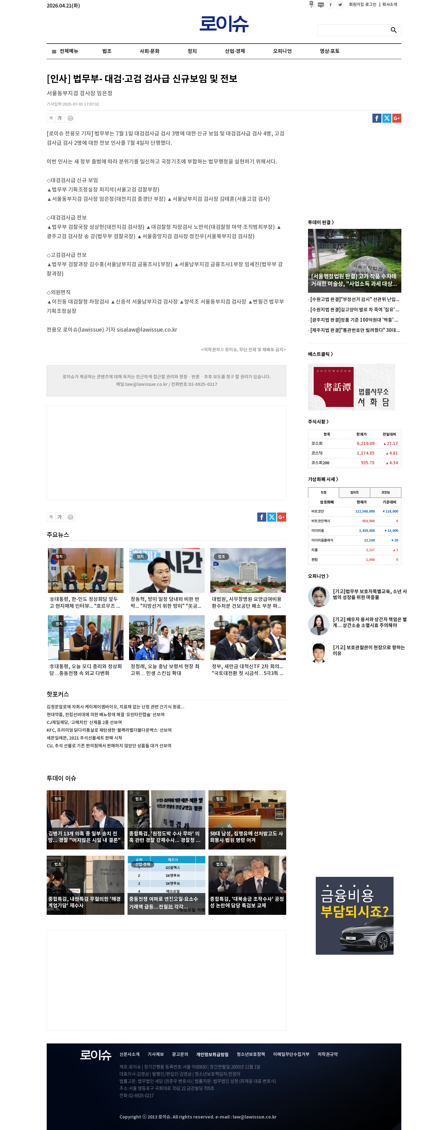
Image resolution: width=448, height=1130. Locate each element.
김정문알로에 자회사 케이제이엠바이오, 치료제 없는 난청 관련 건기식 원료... (115, 707)
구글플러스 (396, 118)
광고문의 (180, 1054)
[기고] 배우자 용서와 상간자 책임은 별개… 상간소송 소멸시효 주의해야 (370, 622)
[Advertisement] (109, 452)
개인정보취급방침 (212, 1054)
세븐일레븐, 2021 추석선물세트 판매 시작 (84, 738)
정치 (192, 51)
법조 (107, 51)
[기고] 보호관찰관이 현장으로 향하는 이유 (369, 650)
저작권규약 (328, 1054)
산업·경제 (235, 51)
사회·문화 (150, 51)
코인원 (385, 492)
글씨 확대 (59, 118)
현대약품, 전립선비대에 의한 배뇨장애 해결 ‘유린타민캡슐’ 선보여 (106, 714)
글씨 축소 (51, 118)
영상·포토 (330, 51)
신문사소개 (129, 1054)
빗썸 (323, 492)
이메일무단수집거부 (291, 1054)
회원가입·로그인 (363, 4)
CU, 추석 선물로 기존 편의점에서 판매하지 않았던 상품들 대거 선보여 (109, 746)
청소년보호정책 (251, 1054)
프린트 (70, 118)
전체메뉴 (69, 51)
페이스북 (376, 118)
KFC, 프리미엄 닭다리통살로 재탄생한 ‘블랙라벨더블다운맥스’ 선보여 (109, 730)
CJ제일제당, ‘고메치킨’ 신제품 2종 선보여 (84, 722)
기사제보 (156, 1054)
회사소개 (388, 4)
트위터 (386, 118)
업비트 (354, 492)
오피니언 (282, 51)
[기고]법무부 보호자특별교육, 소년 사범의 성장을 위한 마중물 (370, 594)
